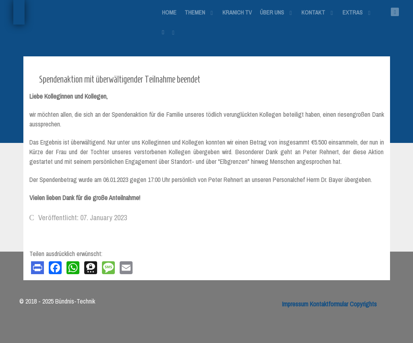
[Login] (169, 32)
